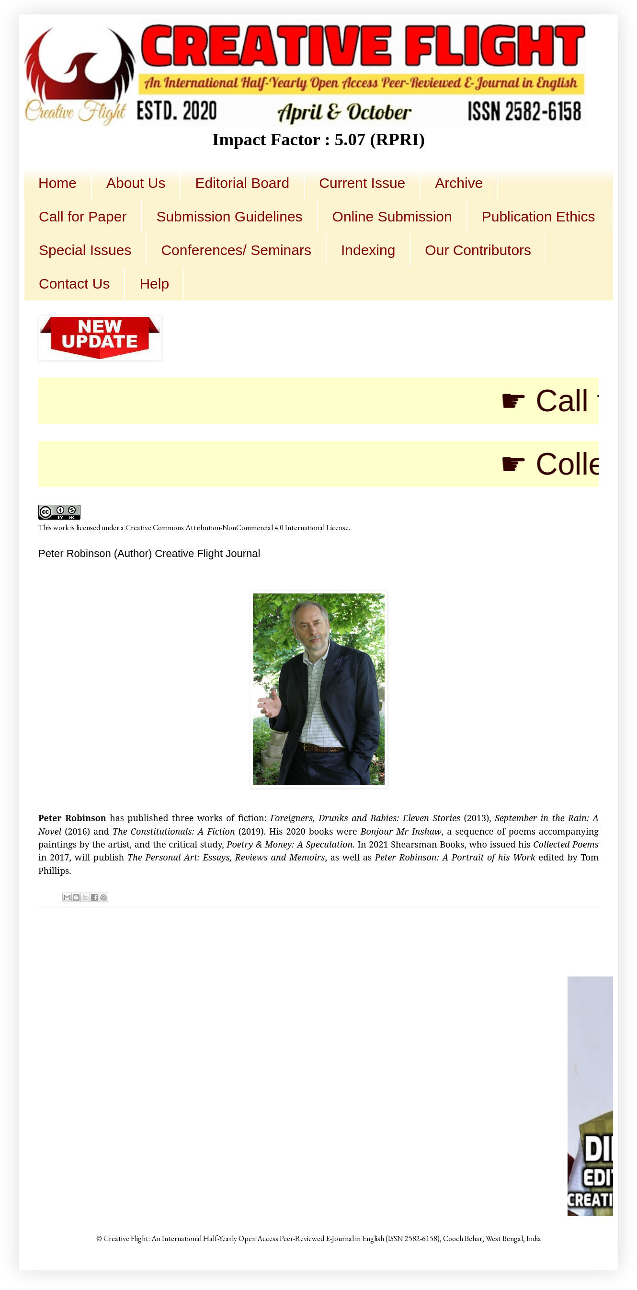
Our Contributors (478, 250)
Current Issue (362, 183)
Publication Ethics (538, 216)
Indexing (368, 250)
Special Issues (85, 250)
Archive (459, 183)
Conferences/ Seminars (236, 250)
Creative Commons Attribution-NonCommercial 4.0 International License (237, 528)
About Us (135, 183)
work (61, 528)
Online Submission (392, 216)
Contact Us (74, 283)
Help (154, 283)
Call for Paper (82, 216)
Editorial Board (242, 183)
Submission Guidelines (229, 216)
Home (57, 183)
